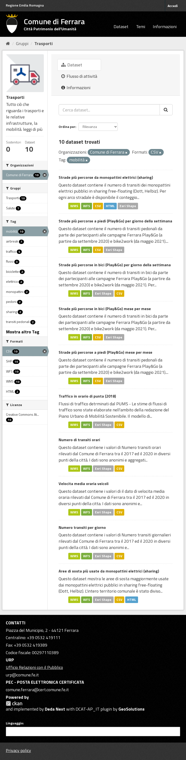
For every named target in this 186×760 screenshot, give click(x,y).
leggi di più (32, 129)
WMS (74, 206)
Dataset (121, 26)
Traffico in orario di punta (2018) (87, 396)
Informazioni (165, 26)
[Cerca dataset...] (109, 109)
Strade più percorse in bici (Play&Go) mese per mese (105, 309)
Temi (140, 26)
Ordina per (67, 126)
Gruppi (22, 43)
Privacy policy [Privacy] (18, 750)
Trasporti (43, 43)
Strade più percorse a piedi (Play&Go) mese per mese (105, 352)
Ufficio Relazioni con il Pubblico (34, 667)
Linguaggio (14, 723)
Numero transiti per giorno (82, 527)
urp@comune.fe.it (22, 675)
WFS (86, 206)
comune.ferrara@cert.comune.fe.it (37, 689)
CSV (98, 206)
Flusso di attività (79, 76)
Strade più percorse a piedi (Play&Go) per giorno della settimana (115, 221)
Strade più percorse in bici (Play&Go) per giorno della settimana (115, 265)
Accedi (173, 5)
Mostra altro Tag (22, 332)
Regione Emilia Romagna (25, 5)
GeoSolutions (131, 709)
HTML (110, 206)
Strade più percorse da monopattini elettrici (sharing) (106, 177)
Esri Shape (128, 206)
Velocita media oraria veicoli (83, 483)
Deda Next (55, 709)
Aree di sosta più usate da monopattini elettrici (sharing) (109, 571)
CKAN (14, 703)
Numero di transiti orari (79, 440)
